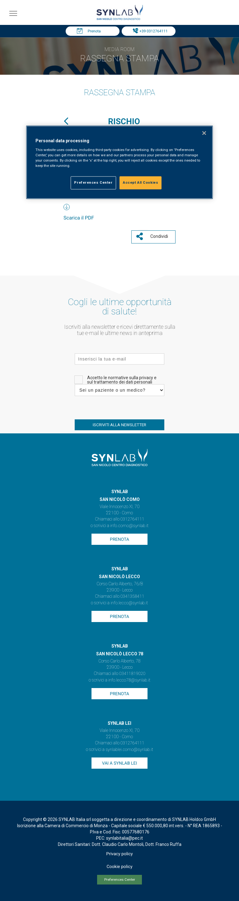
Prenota (94, 31)
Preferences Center (119, 880)
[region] (119, 162)
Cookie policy (119, 866)
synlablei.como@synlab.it (129, 749)
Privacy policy (119, 853)
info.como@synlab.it (129, 525)
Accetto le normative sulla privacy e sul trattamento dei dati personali (122, 379)
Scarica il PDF (78, 218)
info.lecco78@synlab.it (129, 680)
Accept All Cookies (140, 182)
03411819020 (132, 673)
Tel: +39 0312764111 (150, 31)
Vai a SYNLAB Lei (119, 763)
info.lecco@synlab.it (129, 603)
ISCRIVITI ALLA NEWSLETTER (119, 424)
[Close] (204, 133)
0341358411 (132, 596)
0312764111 (132, 519)
